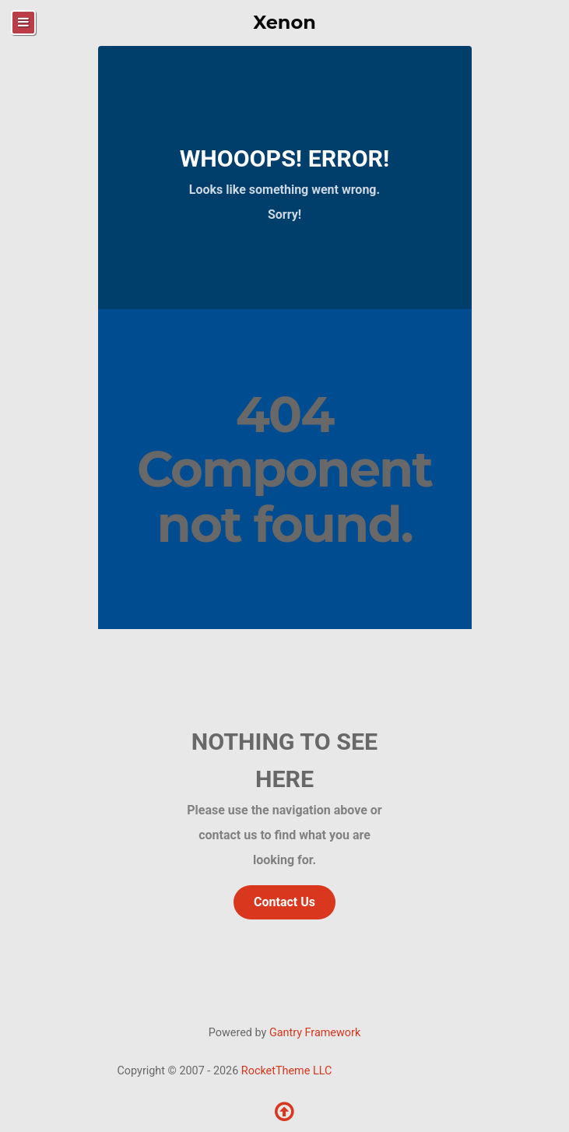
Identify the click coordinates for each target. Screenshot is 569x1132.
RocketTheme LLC (286, 1071)
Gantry (314, 1032)
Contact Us (284, 902)
